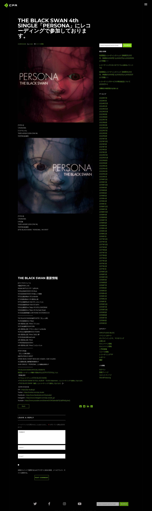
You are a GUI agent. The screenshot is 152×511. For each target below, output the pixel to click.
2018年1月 (103, 236)
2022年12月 (103, 128)
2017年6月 (103, 255)
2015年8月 (103, 315)
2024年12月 (103, 103)
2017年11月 (103, 242)
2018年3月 (103, 231)
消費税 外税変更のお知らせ (108, 88)
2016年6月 (103, 288)
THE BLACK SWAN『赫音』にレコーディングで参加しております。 (40, 383)
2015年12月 (103, 304)
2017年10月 (103, 244)
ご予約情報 (103, 349)
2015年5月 (103, 323)
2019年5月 (103, 196)
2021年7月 (103, 147)
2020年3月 (103, 171)
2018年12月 (103, 206)
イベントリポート (105, 335)
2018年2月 (103, 234)
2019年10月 (103, 185)
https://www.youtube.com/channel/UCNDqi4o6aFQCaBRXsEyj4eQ (47, 400)
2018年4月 (103, 228)
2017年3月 (103, 263)
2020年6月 (103, 163)
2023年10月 (103, 112)
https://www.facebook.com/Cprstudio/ (39, 395)
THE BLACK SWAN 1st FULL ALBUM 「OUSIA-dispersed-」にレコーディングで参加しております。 (51, 381)
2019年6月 (103, 193)
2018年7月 (103, 220)
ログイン (102, 369)
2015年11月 (103, 307)
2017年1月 (103, 269)
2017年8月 (103, 250)
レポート (102, 357)
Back (23, 406)
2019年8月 (103, 190)
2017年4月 (103, 261)
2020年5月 (103, 166)
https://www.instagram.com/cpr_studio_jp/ (40, 398)
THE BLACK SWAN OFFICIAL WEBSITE (31, 370)
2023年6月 (103, 122)
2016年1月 (102, 301)
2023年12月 (103, 109)
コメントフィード (105, 375)
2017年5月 (103, 258)
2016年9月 (103, 280)
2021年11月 (103, 139)
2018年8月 (103, 217)
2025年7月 (103, 98)
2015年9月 (103, 312)
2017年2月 (103, 266)
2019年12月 (103, 179)
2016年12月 (103, 272)
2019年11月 (103, 182)
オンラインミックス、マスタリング (111, 338)
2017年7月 (103, 253)
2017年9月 (103, 247)
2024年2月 (103, 106)
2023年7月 (103, 120)
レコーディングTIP (106, 354)
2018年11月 (103, 209)
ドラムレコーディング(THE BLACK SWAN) (33, 378)
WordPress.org (105, 378)
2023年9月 (103, 114)
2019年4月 (103, 198)
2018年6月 (103, 223)
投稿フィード (104, 372)
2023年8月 (103, 117)
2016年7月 (103, 285)
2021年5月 (103, 149)
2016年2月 (103, 299)
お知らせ (102, 341)
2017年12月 (103, 239)
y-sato (31, 44)
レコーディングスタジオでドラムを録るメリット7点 (116, 66)
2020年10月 (103, 158)
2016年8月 (103, 282)
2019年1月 (103, 204)
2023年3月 (103, 125)
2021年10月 (103, 141)
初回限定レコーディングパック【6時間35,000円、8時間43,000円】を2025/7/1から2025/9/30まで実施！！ (116, 58)
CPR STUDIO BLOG (106, 333)
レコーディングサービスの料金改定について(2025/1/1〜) (114, 83)
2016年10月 (103, 277)
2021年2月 (103, 152)
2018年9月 (103, 215)
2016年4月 (103, 293)
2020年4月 (103, 168)
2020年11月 (103, 155)
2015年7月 (103, 318)
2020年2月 (103, 174)
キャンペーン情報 (105, 344)
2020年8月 (103, 160)
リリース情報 (40, 44)
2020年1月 (103, 177)
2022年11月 (103, 131)
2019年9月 (103, 187)
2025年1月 (103, 101)
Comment (41, 437)
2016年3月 (103, 296)
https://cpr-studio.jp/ (28, 390)
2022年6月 (103, 136)
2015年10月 (103, 310)
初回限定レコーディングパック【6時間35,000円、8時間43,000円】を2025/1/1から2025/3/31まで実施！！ (116, 74)
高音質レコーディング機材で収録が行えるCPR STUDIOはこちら (38, 372)
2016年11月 (103, 274)
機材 (100, 360)
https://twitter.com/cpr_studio (34, 392)
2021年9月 (103, 144)
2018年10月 (103, 212)
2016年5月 (103, 291)
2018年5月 (103, 225)
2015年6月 (103, 320)
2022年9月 (103, 133)
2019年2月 (103, 201)
